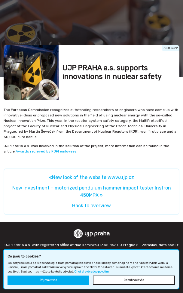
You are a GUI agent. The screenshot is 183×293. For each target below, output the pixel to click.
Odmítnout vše (134, 280)
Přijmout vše (48, 280)
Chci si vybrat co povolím (91, 271)
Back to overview (91, 205)
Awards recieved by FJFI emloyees (46, 151)
